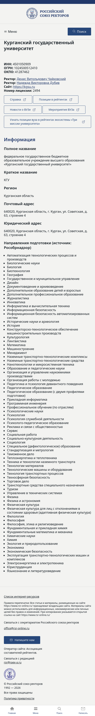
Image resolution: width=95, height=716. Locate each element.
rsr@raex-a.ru (12, 662)
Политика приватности (19, 698)
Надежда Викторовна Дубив (38, 83)
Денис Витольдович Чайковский (41, 79)
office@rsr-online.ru (16, 628)
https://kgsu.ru (24, 87)
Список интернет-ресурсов (21, 596)
